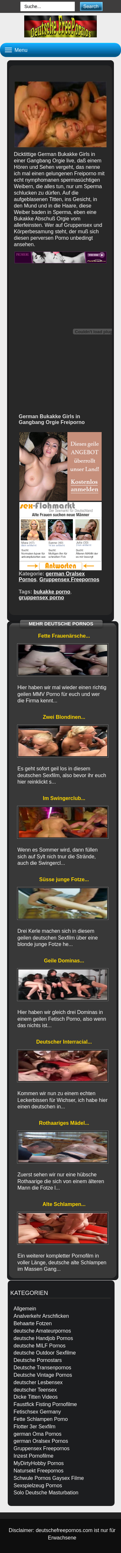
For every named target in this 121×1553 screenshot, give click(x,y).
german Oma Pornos (38, 1434)
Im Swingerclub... (64, 798)
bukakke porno (52, 591)
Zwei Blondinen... (64, 717)
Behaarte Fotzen (33, 1323)
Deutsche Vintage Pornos (43, 1375)
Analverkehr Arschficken (41, 1316)
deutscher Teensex (35, 1390)
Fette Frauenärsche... (64, 636)
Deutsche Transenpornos (42, 1367)
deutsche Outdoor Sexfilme (45, 1352)
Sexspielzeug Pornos (38, 1485)
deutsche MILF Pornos (40, 1345)
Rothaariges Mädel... (64, 1123)
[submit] (91, 6)
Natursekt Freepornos (39, 1470)
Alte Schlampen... (64, 1204)
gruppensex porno (41, 597)
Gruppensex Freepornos (69, 579)
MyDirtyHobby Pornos (39, 1463)
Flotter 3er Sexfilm (34, 1426)
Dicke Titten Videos (36, 1397)
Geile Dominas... (64, 960)
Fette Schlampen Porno (41, 1419)
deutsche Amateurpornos (42, 1331)
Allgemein (25, 1308)
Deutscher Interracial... (64, 1042)
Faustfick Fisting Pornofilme (45, 1404)
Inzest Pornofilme (34, 1456)
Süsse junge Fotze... (64, 879)
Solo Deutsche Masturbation (46, 1492)
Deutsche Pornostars (38, 1360)
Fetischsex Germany (37, 1411)
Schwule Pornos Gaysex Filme (49, 1478)
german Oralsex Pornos (41, 1441)
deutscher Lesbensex (38, 1382)
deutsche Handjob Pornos (43, 1338)
